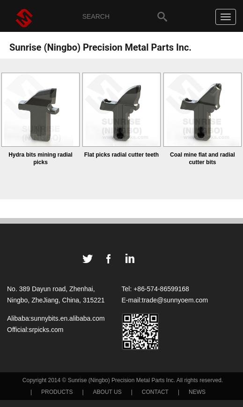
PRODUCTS (57, 392)
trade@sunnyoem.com (175, 300)
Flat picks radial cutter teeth (121, 154)
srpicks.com (46, 329)
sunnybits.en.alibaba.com (68, 318)
